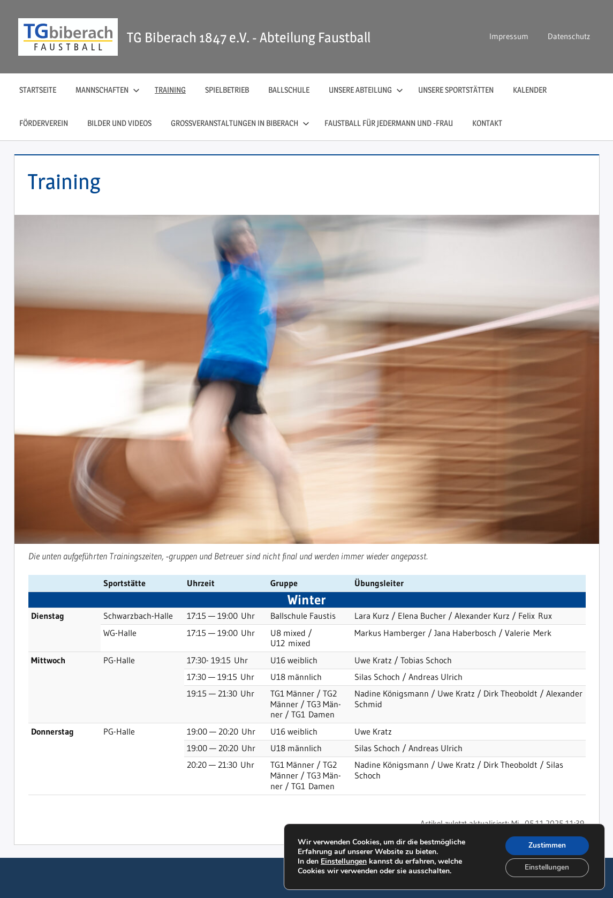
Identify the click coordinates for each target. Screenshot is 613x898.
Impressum (508, 36)
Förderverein (43, 123)
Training (170, 90)
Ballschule (288, 90)
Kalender (530, 90)
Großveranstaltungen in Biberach (240, 123)
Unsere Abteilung (366, 90)
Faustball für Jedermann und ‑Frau (388, 123)
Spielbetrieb (227, 90)
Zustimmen (546, 845)
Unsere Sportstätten (456, 90)
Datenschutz (569, 36)
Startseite (37, 90)
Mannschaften (107, 90)
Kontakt (487, 123)
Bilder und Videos (119, 123)
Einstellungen (344, 861)
